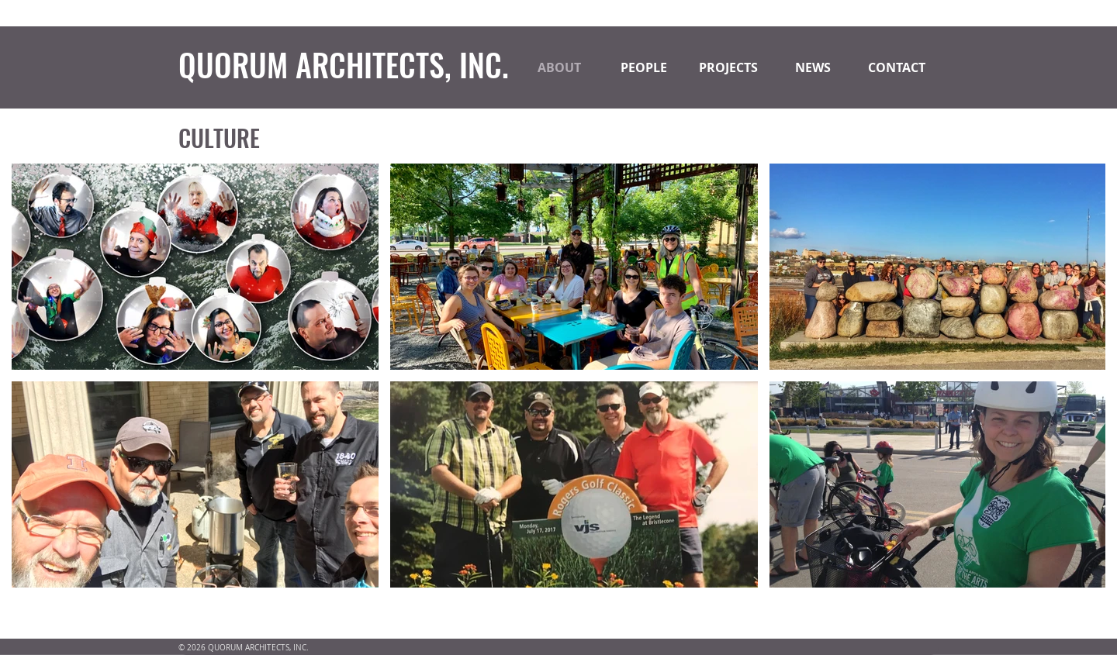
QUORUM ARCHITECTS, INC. (343, 64)
